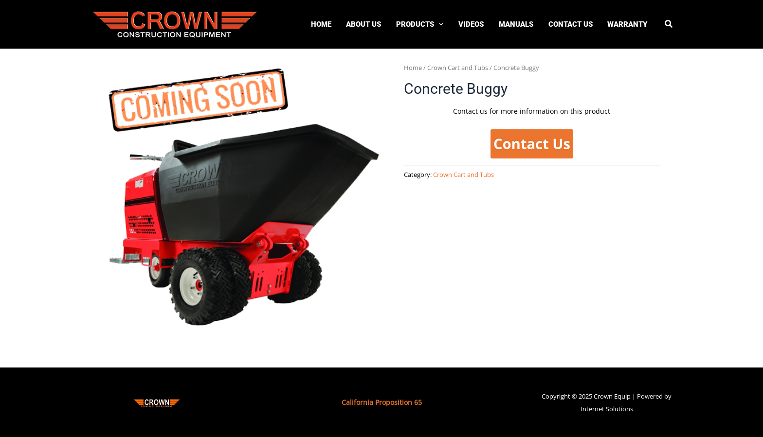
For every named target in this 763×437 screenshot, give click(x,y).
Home (413, 67)
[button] (669, 25)
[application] (438, 24)
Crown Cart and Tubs (457, 67)
